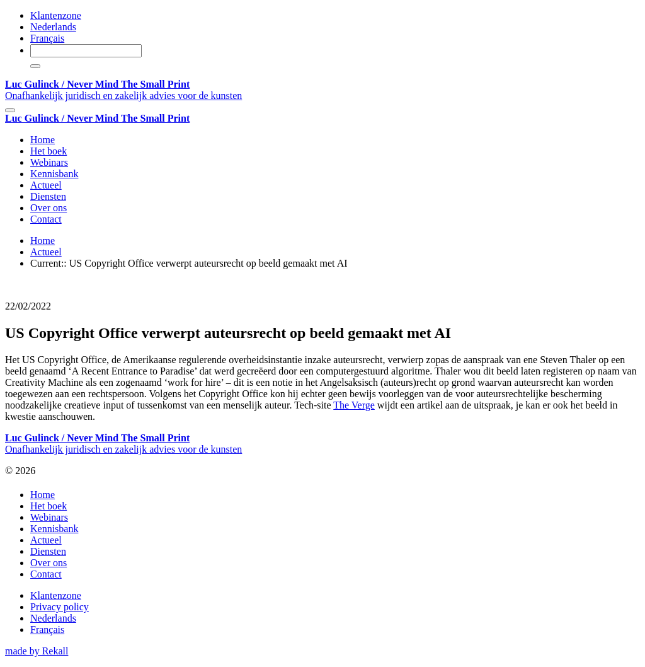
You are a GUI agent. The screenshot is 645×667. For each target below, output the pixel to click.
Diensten (48, 196)
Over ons (48, 207)
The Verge (354, 405)
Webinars (49, 162)
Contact (46, 219)
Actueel (46, 185)
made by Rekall (36, 651)
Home (42, 139)
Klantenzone (55, 15)
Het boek (48, 151)
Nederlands (53, 26)
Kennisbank (54, 173)
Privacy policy (59, 606)
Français (47, 38)
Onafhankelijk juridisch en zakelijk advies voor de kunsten (123, 90)
